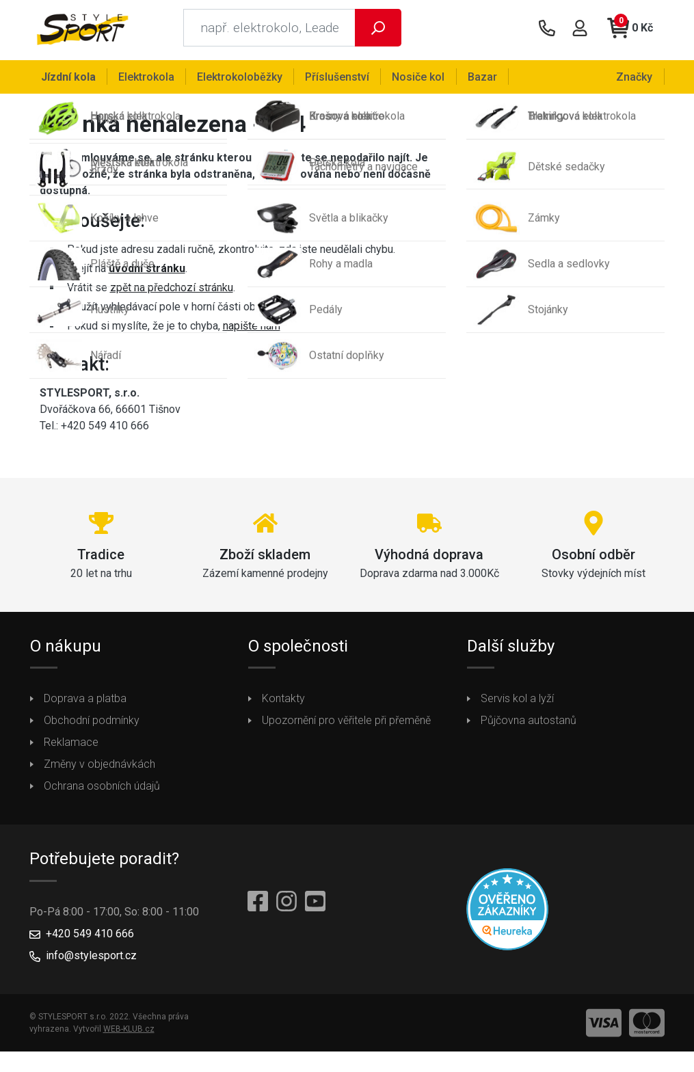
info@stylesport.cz (91, 959)
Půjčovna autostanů (528, 725)
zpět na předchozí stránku (171, 291)
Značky (635, 76)
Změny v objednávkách (99, 768)
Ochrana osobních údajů (102, 790)
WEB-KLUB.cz (129, 1033)
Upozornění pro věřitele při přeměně (346, 725)
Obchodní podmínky (91, 725)
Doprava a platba (85, 703)
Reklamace (71, 746)
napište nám (251, 329)
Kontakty (283, 703)
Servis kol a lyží (517, 703)
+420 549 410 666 (90, 937)
